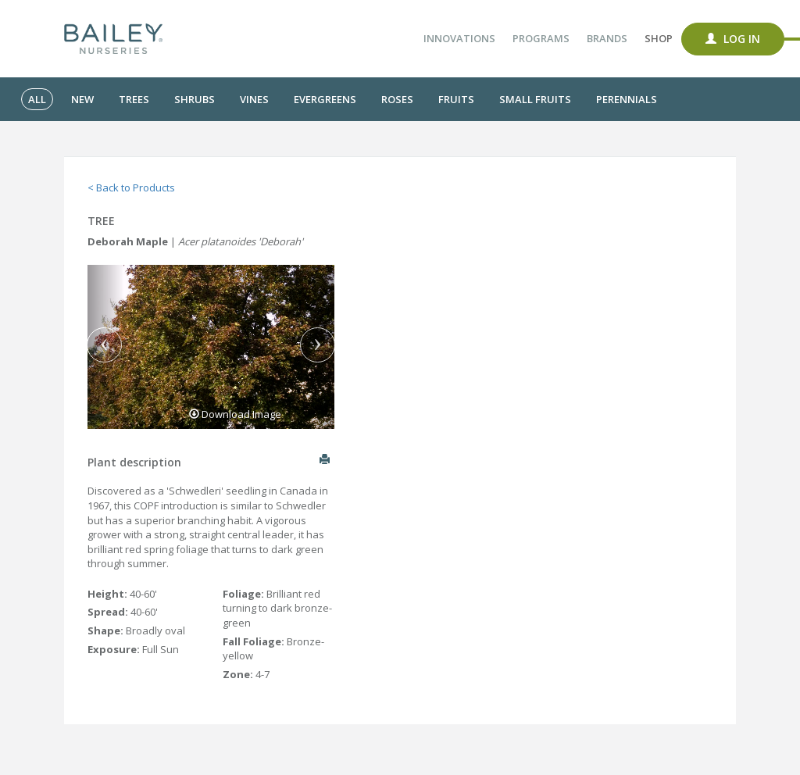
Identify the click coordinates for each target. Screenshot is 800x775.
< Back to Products (131, 187)
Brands (607, 38)
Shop (659, 38)
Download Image (235, 414)
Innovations (459, 38)
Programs (541, 38)
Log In (732, 38)
